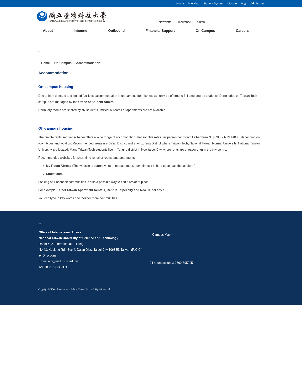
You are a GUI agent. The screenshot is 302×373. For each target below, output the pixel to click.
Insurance (184, 22)
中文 (244, 3)
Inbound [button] (80, 31)
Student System (213, 3)
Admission (257, 3)
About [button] (48, 31)
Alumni (201, 22)
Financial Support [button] (160, 31)
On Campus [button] (205, 31)
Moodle (232, 3)
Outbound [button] (116, 31)
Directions (49, 323)
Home (180, 3)
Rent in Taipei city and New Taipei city (134, 258)
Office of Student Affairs (95, 169)
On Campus (63, 130)
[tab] (210, 102)
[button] (47, 71)
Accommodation (88, 130)
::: (171, 3)
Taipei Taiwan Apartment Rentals (81, 258)
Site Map (193, 3)
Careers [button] (242, 31)
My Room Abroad (58, 233)
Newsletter (165, 22)
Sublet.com (54, 242)
